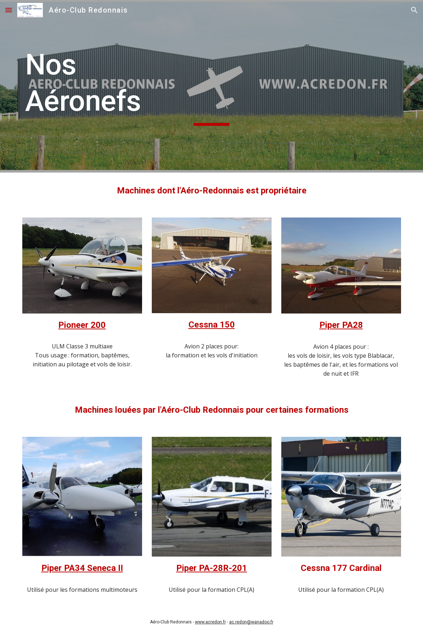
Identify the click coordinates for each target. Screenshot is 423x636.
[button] (8, 10)
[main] (211, 86)
